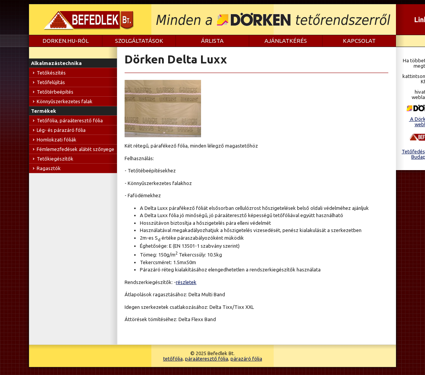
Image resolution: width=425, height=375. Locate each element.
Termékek (43, 111)
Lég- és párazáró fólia (61, 130)
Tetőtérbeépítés (55, 91)
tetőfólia (173, 358)
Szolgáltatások (139, 40)
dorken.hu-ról (65, 40)
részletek (186, 282)
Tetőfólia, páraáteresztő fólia (70, 120)
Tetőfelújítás (51, 82)
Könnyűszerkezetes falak (64, 101)
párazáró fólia (246, 358)
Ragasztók (49, 168)
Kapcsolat (359, 40)
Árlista (212, 40)
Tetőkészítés (51, 72)
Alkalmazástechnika (56, 63)
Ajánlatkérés (285, 40)
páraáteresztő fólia (206, 358)
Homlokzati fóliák (56, 139)
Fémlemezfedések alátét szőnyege (75, 149)
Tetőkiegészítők (55, 158)
